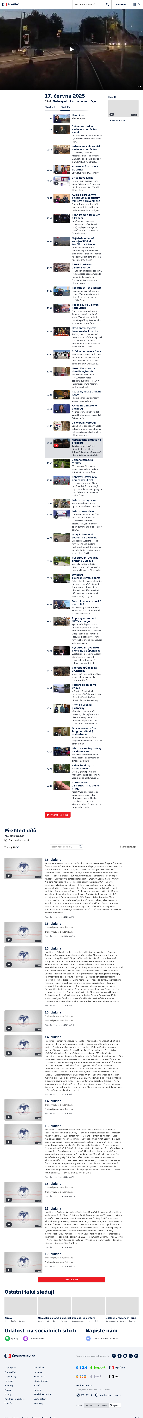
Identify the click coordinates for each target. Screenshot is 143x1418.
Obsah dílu (50, 107)
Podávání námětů (42, 1394)
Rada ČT (38, 1385)
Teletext (8, 1381)
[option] (90, 1405)
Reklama (38, 1372)
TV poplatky (10, 1376)
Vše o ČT (8, 1403)
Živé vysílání (10, 1372)
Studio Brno (39, 1376)
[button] (71, 49)
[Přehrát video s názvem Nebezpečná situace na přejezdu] (71, 49)
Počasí (7, 1389)
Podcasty (8, 1385)
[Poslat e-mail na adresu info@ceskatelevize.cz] (108, 1395)
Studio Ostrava (41, 1381)
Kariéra (37, 1389)
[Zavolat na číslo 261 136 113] (84, 1395)
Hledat (107, 5)
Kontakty (38, 1403)
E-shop (7, 1394)
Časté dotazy (40, 1398)
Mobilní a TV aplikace (14, 1398)
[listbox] (102, 1405)
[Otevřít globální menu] (136, 4)
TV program (10, 1367)
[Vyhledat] (80, 847)
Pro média (39, 1367)
